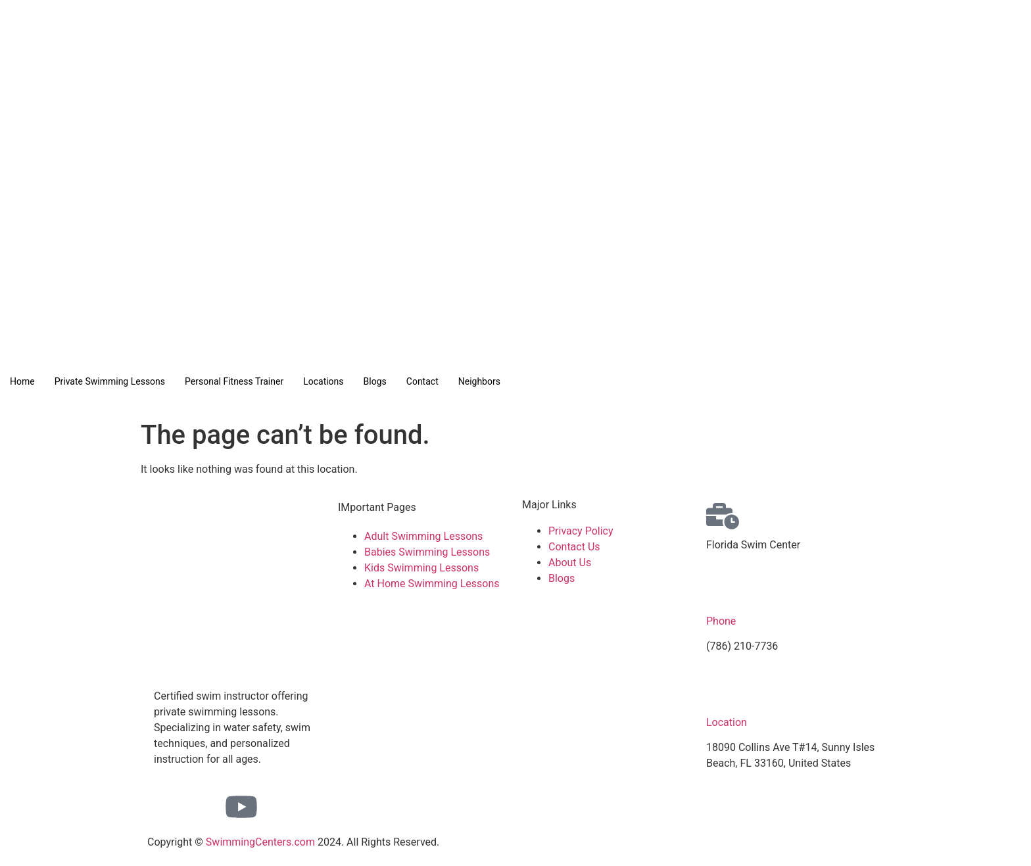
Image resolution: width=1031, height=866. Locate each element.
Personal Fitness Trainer (234, 381)
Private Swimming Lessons (110, 381)
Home (22, 381)
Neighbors (479, 381)
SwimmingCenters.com (260, 842)
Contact (422, 381)
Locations (323, 381)
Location (726, 722)
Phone (721, 621)
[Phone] (722, 592)
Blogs (375, 381)
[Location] (722, 693)
